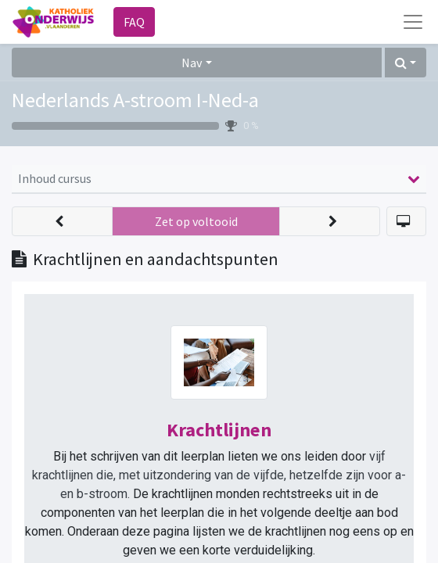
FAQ (134, 22)
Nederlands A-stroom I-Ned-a (135, 100)
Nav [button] (191, 62)
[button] (405, 62)
